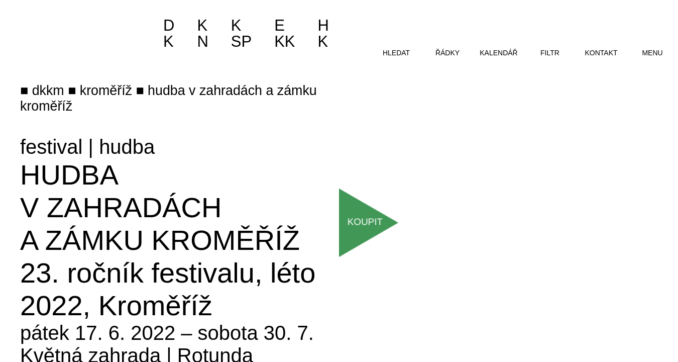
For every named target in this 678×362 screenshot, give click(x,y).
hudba (127, 147)
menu (652, 53)
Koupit (366, 221)
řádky (447, 53)
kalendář (498, 53)
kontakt (601, 53)
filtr (549, 53)
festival (51, 147)
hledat (396, 53)
